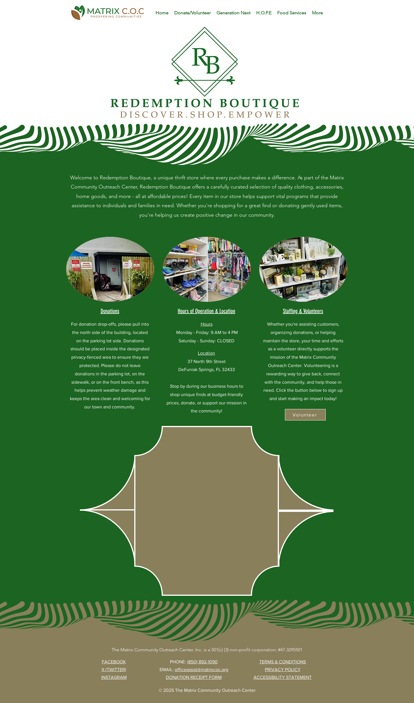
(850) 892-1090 (202, 661)
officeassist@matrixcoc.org (201, 669)
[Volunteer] (305, 414)
